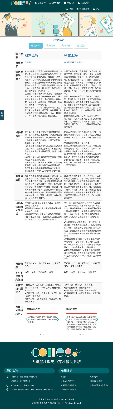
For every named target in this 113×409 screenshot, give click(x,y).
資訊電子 (92, 272)
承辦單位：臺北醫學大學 (20, 381)
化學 (33, 272)
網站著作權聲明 (67, 399)
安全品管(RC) (76, 266)
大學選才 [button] (41, 3)
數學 (51, 272)
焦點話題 (69, 3)
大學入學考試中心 (67, 381)
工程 (29, 62)
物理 (27, 272)
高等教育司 (94, 377)
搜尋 (69, 9)
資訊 (68, 62)
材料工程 (31, 55)
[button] (40, 335)
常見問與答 (82, 9)
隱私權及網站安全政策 (48, 399)
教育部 (63, 377)
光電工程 (71, 55)
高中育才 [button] (55, 3)
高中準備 (66, 45)
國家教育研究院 (96, 381)
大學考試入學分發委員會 (99, 385)
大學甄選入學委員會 (68, 385)
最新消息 (83, 3)
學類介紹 (35, 45)
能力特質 (81, 45)
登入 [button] (97, 9)
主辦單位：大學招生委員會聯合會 (24, 377)
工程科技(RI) (30, 263)
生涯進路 (50, 45)
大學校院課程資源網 (68, 389)
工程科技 (42, 272)
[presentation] (26, 319)
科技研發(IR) (44, 263)
